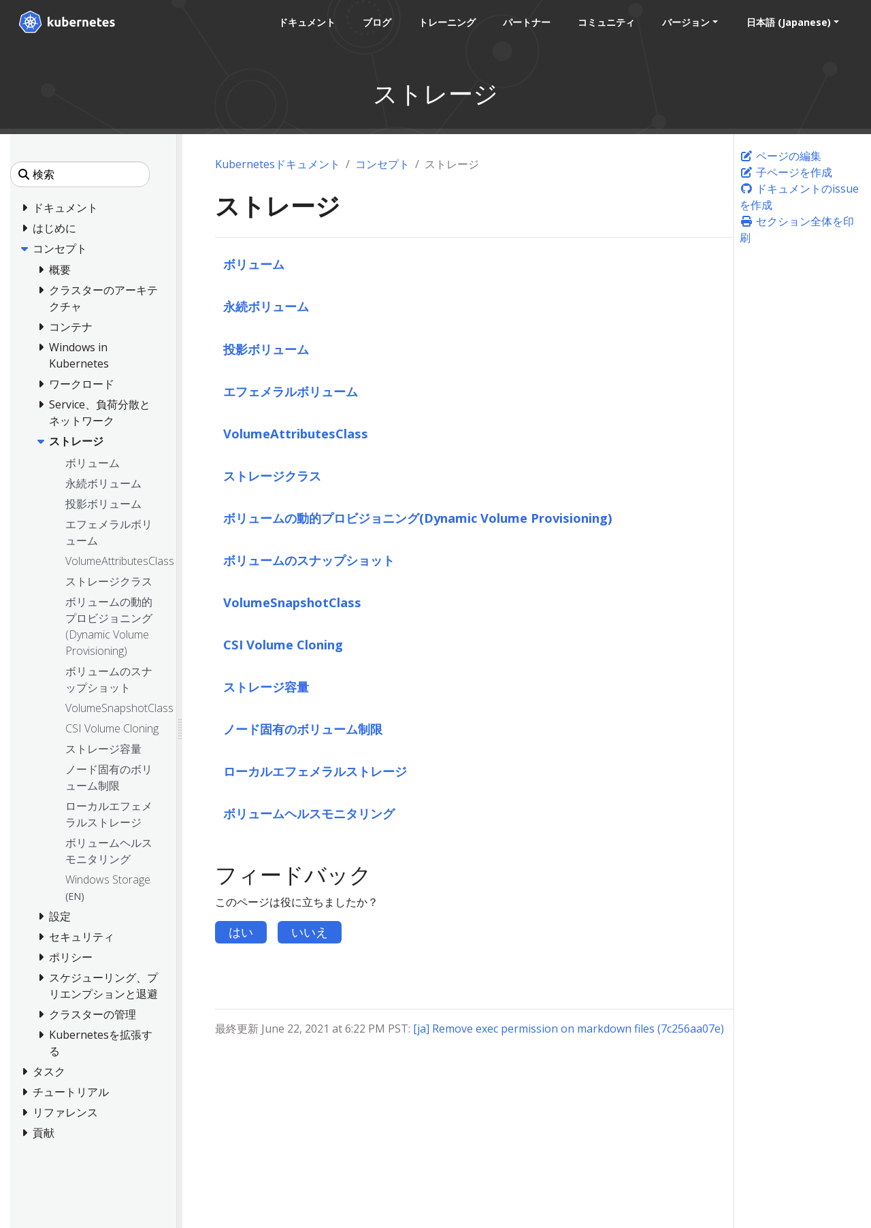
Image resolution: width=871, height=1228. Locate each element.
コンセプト (382, 164)
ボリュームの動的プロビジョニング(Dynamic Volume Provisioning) (417, 517)
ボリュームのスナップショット (309, 559)
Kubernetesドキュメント (277, 164)
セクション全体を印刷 (797, 229)
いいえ (309, 932)
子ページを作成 (786, 172)
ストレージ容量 (266, 686)
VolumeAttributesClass (295, 433)
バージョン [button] (685, 22)
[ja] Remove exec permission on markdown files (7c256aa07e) (568, 1028)
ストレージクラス (272, 475)
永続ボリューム (266, 305)
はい (241, 932)
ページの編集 (780, 155)
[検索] (80, 174)
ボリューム (253, 263)
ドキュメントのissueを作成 (799, 196)
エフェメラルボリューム (290, 391)
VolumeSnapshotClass (292, 602)
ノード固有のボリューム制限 (302, 728)
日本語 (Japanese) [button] (788, 22)
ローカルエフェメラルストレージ (315, 770)
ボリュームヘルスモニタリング (309, 813)
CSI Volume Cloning (283, 644)
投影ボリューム (266, 348)
